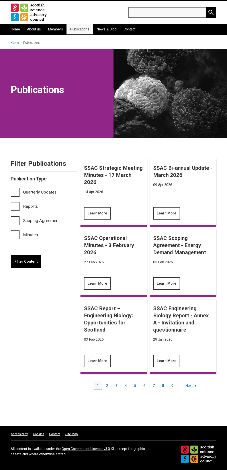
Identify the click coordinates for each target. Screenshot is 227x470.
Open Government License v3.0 (88, 449)
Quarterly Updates (40, 192)
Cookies (38, 434)
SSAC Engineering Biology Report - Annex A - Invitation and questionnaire (181, 319)
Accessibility (19, 434)
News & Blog (106, 29)
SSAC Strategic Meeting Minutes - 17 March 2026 (113, 175)
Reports (30, 206)
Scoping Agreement (41, 220)
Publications (79, 29)
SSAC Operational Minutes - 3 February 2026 (109, 245)
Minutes (30, 234)
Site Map (71, 434)
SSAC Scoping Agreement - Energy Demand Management (179, 245)
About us (34, 29)
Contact (129, 29)
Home (15, 29)
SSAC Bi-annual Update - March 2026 (182, 171)
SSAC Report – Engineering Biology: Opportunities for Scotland (108, 319)
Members (55, 29)
